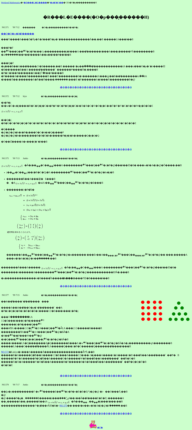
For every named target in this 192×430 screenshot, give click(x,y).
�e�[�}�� (56, 2)
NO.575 (63, 405)
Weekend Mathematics (11, 2)
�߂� (96, 427)
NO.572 (5, 352)
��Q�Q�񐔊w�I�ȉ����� (17, 33)
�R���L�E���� (35, 2)
